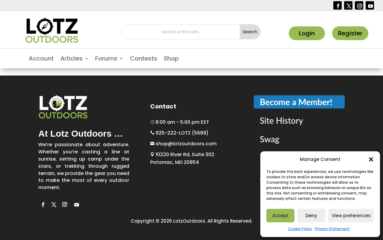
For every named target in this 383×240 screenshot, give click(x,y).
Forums (106, 59)
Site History (281, 120)
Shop (171, 59)
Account (41, 59)
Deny (311, 215)
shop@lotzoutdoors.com (183, 143)
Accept (280, 215)
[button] (371, 159)
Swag (269, 139)
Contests (143, 59)
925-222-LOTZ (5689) (179, 132)
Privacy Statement (332, 228)
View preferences (351, 215)
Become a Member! (296, 102)
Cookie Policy (300, 228)
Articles (71, 59)
